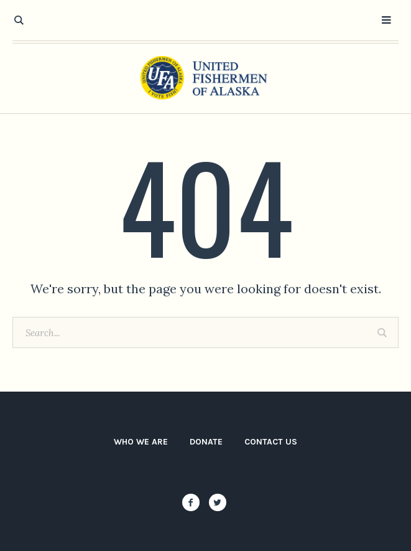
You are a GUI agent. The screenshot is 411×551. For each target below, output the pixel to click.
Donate (206, 441)
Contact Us (270, 441)
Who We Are (141, 441)
